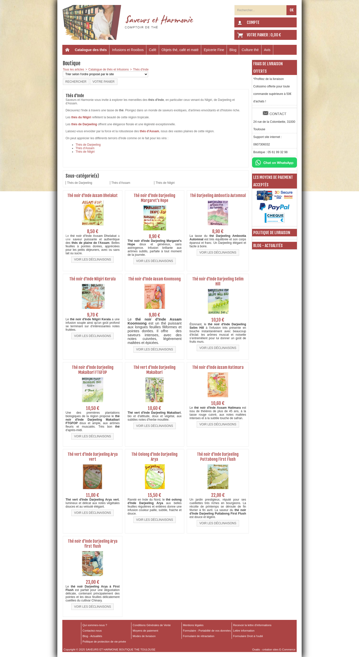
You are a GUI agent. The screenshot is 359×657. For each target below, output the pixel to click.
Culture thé (250, 50)
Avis (267, 50)
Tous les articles (73, 69)
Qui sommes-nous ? (95, 625)
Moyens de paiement (145, 630)
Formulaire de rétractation (198, 636)
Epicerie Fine (214, 50)
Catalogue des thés (91, 50)
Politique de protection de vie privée (104, 641)
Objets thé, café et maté (180, 50)
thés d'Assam (149, 131)
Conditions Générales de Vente (152, 625)
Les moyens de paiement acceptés (273, 181)
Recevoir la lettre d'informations (252, 625)
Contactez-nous (92, 630)
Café (152, 50)
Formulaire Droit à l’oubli (248, 636)
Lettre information (244, 630)
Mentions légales (193, 625)
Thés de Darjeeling (88, 144)
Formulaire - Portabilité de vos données (207, 630)
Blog (232, 50)
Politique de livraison (271, 232)
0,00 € (275, 34)
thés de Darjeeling (84, 124)
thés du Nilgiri (81, 117)
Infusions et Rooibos (128, 50)
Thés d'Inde (141, 69)
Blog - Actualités (268, 245)
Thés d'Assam (85, 148)
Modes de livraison (144, 636)
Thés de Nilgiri (85, 151)
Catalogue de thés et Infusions (108, 69)
